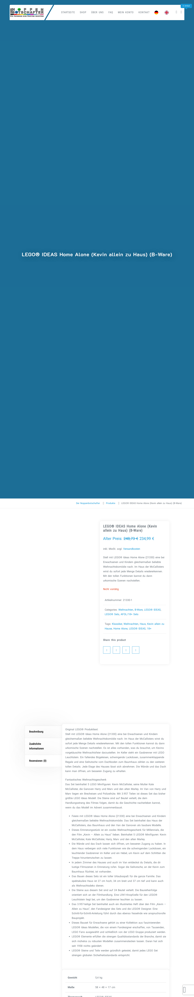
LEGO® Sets (112, 614)
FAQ (110, 12)
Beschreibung (36, 731)
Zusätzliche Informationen (36, 746)
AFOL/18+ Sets (129, 614)
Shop (83, 12)
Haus (143, 623)
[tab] (44, 732)
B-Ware (139, 609)
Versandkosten (131, 548)
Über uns (97, 12)
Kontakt (144, 12)
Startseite (68, 12)
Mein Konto (126, 12)
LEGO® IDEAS (152, 609)
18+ (149, 628)
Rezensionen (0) (37, 760)
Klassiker (117, 623)
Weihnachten (125, 609)
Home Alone (120, 628)
